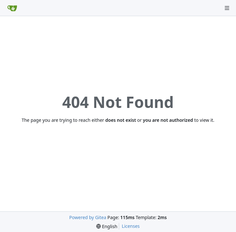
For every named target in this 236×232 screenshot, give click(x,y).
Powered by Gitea (87, 217)
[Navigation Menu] (227, 8)
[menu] (106, 226)
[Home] (12, 8)
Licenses (131, 226)
